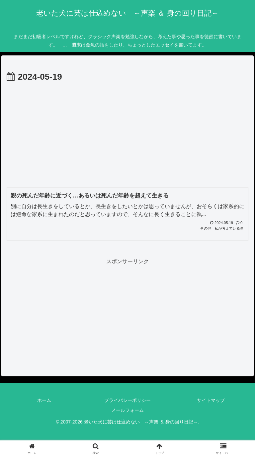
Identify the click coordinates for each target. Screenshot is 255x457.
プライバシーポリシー (127, 400)
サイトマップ (211, 400)
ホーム (44, 400)
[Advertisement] (127, 134)
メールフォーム (127, 410)
